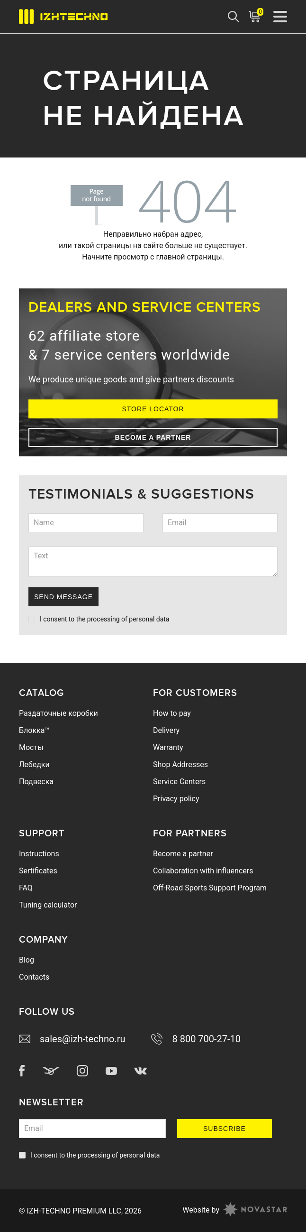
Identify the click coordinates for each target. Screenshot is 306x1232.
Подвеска (36, 781)
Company (43, 939)
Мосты (31, 747)
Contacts (34, 977)
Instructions (39, 853)
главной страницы (189, 256)
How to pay (172, 713)
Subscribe (224, 1128)
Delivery (166, 730)
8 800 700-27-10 (196, 1039)
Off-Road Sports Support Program (210, 887)
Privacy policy (176, 798)
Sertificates (38, 870)
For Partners (190, 833)
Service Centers (179, 781)
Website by (234, 1210)
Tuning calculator (48, 904)
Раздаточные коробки (58, 713)
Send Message (63, 597)
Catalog (41, 693)
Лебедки (34, 764)
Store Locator (153, 409)
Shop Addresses (180, 764)
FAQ (26, 887)
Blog (26, 959)
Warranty (168, 747)
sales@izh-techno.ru (72, 1039)
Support (42, 833)
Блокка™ (34, 730)
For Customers (195, 693)
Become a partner (153, 437)
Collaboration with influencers (203, 870)
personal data (149, 619)
